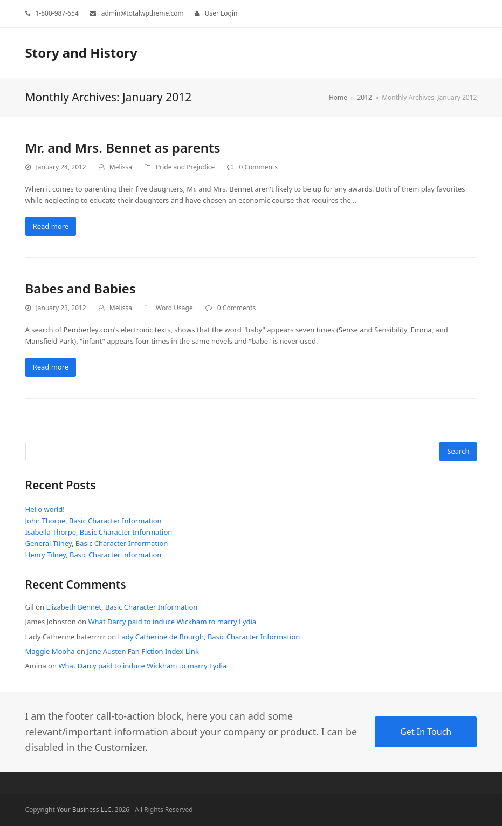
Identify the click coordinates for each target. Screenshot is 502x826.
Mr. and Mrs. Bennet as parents (123, 147)
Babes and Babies (80, 288)
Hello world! (45, 509)
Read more (51, 226)
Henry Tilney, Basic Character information (93, 554)
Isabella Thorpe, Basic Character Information (99, 532)
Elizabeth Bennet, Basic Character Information (121, 607)
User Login (221, 13)
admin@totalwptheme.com (142, 13)
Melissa (120, 167)
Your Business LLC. (85, 809)
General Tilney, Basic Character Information (96, 543)
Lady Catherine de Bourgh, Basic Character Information (209, 636)
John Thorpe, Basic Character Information (93, 520)
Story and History (81, 53)
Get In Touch (425, 732)
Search (458, 451)
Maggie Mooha (50, 651)
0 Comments (258, 167)
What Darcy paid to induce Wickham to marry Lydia (172, 621)
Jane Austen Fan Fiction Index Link (143, 651)
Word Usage (174, 307)
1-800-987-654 (57, 13)
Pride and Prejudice (185, 167)
